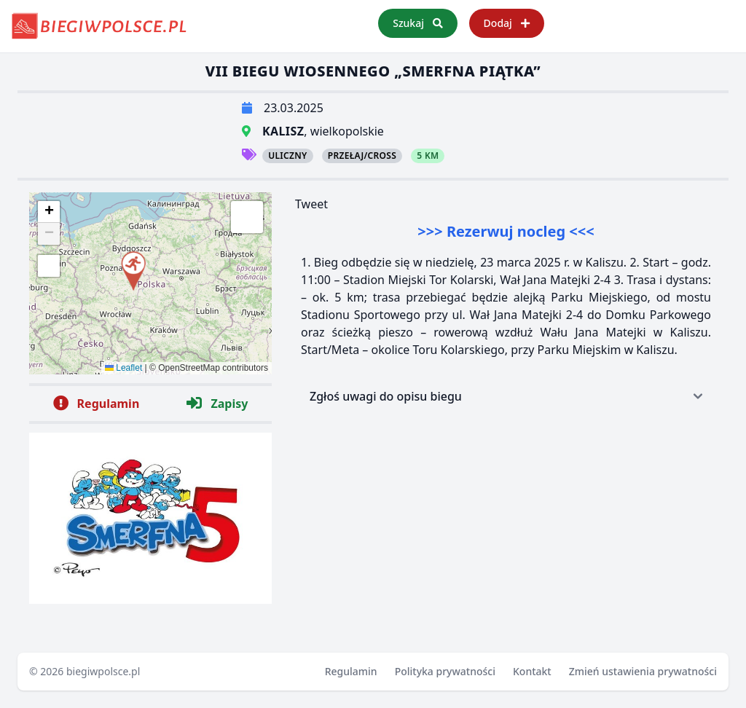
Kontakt (532, 671)
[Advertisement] (506, 522)
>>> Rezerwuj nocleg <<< (505, 231)
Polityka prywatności (445, 671)
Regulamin (351, 671)
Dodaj (507, 23)
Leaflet (123, 368)
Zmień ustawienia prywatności (643, 671)
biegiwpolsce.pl (103, 671)
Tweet (311, 204)
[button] (133, 268)
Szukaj (417, 23)
